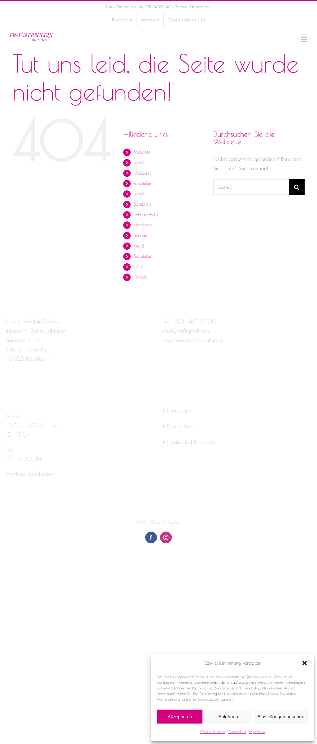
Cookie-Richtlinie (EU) (191, 442)
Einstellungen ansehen (280, 716)
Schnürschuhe (146, 214)
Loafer (139, 162)
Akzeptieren (179, 716)
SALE (138, 266)
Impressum (257, 731)
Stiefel (139, 245)
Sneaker (141, 235)
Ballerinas (142, 151)
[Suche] (297, 187)
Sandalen (142, 204)
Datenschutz (237, 731)
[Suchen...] (251, 187)
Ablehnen (228, 716)
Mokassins (143, 173)
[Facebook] (9, 383)
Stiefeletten (143, 256)
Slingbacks (143, 224)
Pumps (139, 193)
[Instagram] (20, 383)
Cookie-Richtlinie (212, 731)
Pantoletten (143, 183)
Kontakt (140, 276)
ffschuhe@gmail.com (193, 6)
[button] (305, 663)
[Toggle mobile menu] (304, 39)
